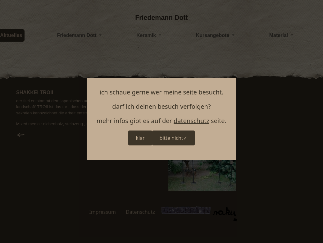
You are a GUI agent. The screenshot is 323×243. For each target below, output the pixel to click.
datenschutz (191, 121)
